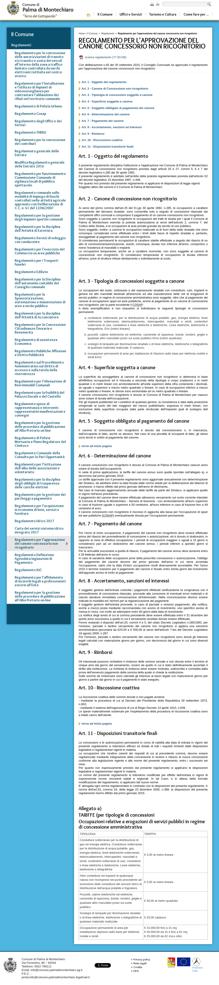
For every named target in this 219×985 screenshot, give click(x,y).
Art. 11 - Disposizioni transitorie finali (107, 146)
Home (82, 33)
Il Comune (92, 33)
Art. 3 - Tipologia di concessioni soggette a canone (117, 95)
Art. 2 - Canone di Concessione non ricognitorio (115, 88)
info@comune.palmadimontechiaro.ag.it (56, 970)
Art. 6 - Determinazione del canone (106, 114)
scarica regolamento (102, 57)
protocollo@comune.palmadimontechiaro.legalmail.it (56, 977)
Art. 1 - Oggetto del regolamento (104, 82)
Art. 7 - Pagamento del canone (102, 121)
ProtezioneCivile (197, 964)
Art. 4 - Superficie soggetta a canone (107, 101)
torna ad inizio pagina (97, 446)
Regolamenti (107, 33)
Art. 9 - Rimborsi (93, 133)
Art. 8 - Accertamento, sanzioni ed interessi (112, 127)
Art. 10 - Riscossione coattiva (102, 140)
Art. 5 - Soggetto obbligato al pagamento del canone (118, 108)
